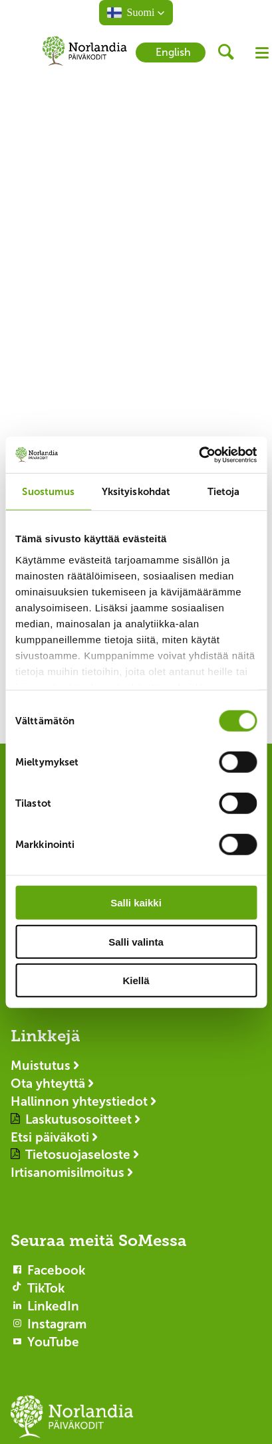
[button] (136, 12)
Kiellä (135, 980)
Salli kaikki (136, 902)
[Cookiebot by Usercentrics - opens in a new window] (198, 454)
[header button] (230, 52)
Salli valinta (136, 941)
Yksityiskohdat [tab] (136, 491)
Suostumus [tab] (48, 491)
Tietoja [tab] (223, 491)
